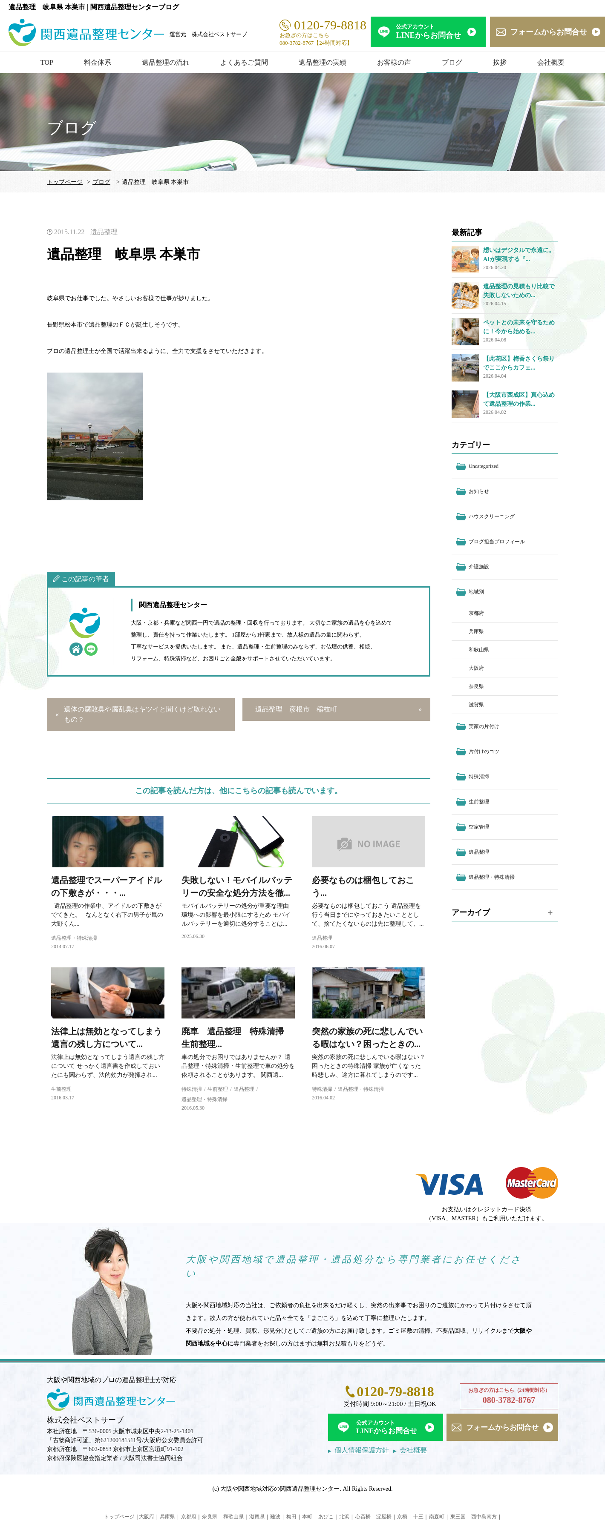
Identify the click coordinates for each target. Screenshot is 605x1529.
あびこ (326, 1517)
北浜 (344, 1517)
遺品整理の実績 (322, 62)
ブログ (452, 62)
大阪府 (476, 668)
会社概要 (551, 62)
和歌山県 (479, 650)
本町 (307, 1517)
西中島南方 (484, 1517)
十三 (418, 1517)
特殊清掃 (192, 1089)
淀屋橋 (384, 1517)
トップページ (65, 182)
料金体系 (97, 62)
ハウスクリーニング (492, 516)
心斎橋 (363, 1517)
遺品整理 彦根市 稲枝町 (296, 709)
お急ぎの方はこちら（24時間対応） (509, 1396)
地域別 (476, 592)
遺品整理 (104, 231)
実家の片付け (484, 726)
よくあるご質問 (244, 62)
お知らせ (479, 491)
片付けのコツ (484, 751)
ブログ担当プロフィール (497, 542)
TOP (46, 62)
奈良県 (476, 686)
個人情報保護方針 (361, 1450)
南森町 (436, 1517)
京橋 (402, 1517)
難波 (275, 1517)
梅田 (291, 1517)
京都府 (476, 613)
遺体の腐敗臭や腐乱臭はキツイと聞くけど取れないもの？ (142, 714)
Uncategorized (483, 466)
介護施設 (479, 567)
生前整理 (61, 1089)
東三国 (458, 1517)
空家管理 (479, 827)
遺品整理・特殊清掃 (74, 938)
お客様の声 (394, 62)
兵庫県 (476, 631)
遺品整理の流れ (166, 62)
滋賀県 (476, 705)
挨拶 (500, 62)
